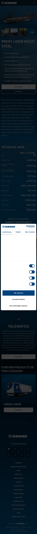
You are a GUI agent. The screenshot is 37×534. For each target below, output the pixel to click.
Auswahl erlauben (18, 299)
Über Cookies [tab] (30, 232)
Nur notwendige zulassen (18, 306)
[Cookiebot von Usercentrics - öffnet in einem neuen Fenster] (26, 226)
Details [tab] (18, 232)
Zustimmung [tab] (6, 232)
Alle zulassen (18, 293)
